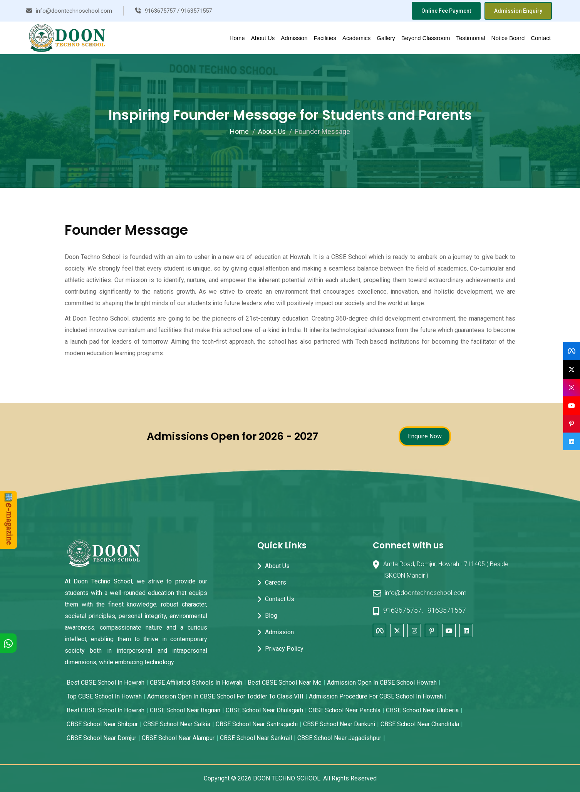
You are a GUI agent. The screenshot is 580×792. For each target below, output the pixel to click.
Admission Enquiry (518, 11)
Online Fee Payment (446, 11)
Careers (275, 582)
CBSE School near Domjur (101, 738)
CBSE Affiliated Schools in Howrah (196, 682)
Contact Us (279, 599)
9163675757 (402, 610)
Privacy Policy (284, 648)
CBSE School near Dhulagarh (264, 710)
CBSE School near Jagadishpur (339, 738)
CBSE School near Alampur (178, 738)
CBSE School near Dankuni (339, 724)
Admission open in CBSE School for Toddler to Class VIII (225, 696)
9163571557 (446, 610)
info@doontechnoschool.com (419, 593)
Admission (294, 38)
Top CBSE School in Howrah (104, 696)
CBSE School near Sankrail (256, 738)
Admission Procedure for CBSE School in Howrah (376, 696)
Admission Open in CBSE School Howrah (382, 682)
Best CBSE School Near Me (285, 682)
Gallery (386, 38)
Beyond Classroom (425, 38)
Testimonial (470, 38)
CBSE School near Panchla (344, 710)
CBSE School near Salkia (176, 724)
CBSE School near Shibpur (102, 724)
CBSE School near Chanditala (420, 724)
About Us (263, 38)
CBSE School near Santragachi (257, 724)
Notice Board (508, 38)
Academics (356, 38)
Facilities (325, 38)
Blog (271, 615)
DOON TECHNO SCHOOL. (287, 778)
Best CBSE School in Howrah (105, 682)
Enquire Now (425, 436)
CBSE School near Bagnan (185, 710)
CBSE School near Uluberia (422, 710)
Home (237, 38)
